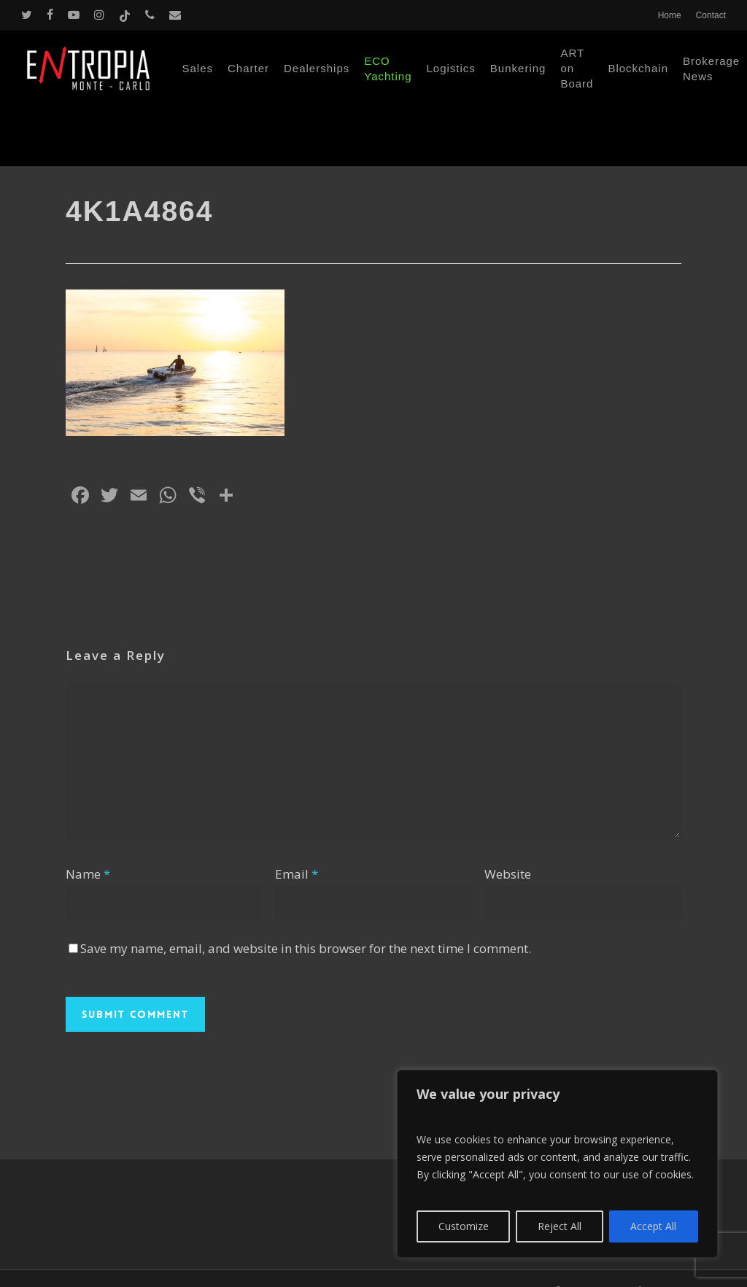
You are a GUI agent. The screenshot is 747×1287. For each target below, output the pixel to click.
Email (296, 874)
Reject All (559, 1226)
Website (507, 874)
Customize (463, 1226)
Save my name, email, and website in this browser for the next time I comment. (305, 948)
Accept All (653, 1226)
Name (88, 874)
